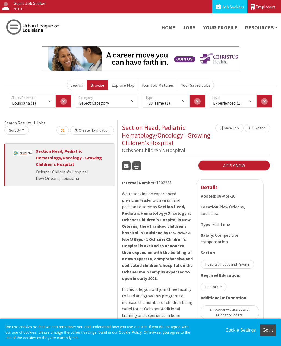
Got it (268, 330)
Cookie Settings (240, 330)
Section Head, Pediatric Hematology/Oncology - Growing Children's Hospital (69, 157)
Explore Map (123, 85)
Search (77, 85)
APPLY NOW (234, 165)
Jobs (189, 27)
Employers (263, 6)
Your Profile (220, 27)
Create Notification (92, 130)
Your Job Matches (158, 85)
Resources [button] (259, 27)
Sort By (15, 130)
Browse (97, 85)
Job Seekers (230, 6)
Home (168, 27)
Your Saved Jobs (195, 85)
